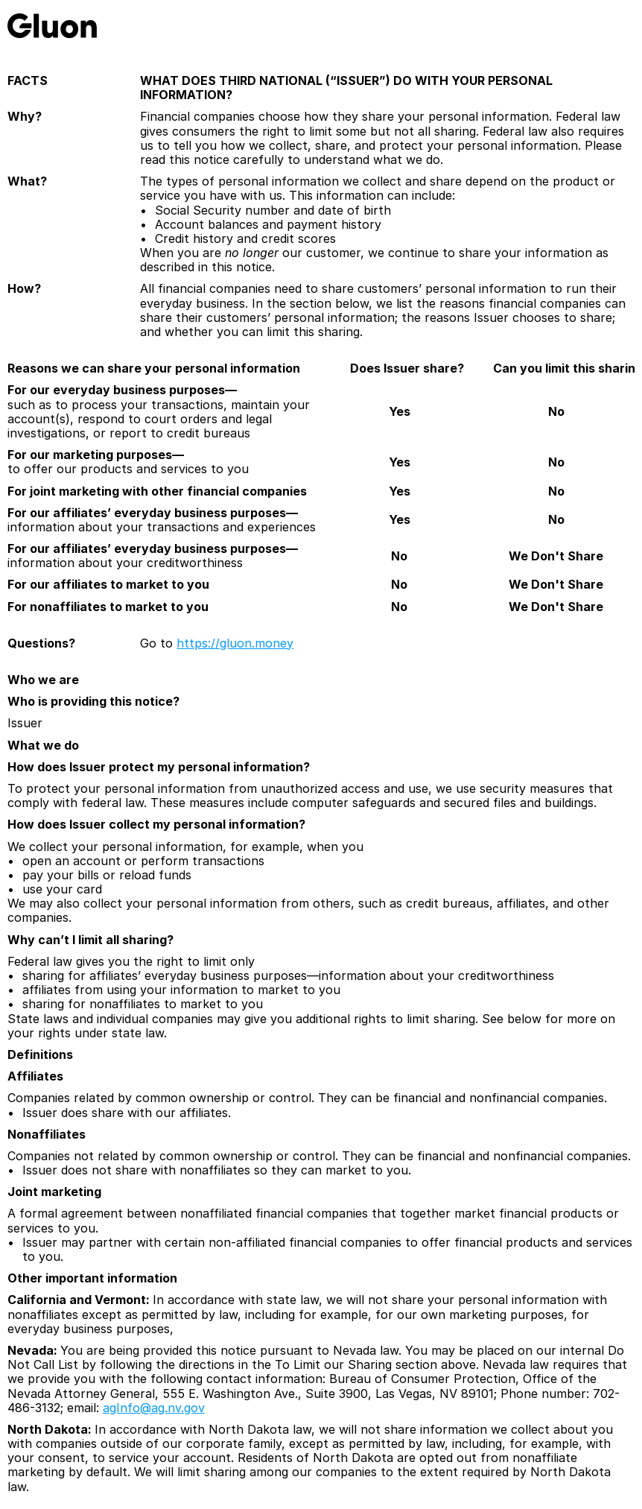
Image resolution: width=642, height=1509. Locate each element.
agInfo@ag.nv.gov (154, 1407)
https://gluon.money (235, 643)
